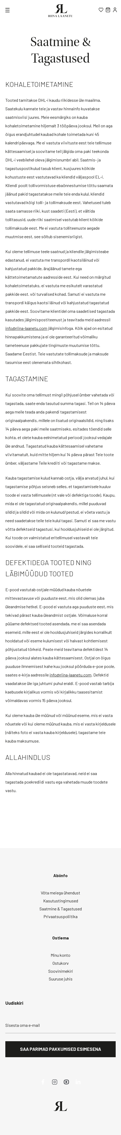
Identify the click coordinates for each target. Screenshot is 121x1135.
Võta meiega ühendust (60, 892)
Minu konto (60, 955)
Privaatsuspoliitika (60, 916)
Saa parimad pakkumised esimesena (60, 1049)
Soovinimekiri (60, 971)
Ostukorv (61, 963)
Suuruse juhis (60, 978)
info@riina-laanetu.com (26, 328)
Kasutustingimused (60, 900)
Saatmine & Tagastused (60, 908)
